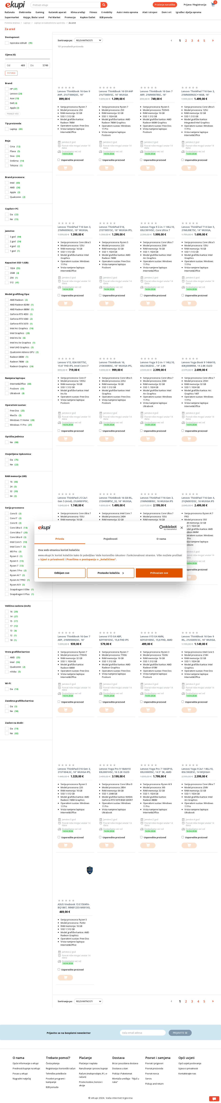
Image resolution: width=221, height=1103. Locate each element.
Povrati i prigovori (154, 1063)
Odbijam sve (61, 572)
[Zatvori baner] (182, 527)
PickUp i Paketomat (122, 1073)
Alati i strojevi (149, 12)
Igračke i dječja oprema (188, 12)
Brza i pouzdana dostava (125, 1063)
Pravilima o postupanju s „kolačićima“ (91, 559)
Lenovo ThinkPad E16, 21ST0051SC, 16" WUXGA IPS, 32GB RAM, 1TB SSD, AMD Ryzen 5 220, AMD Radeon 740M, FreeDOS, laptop (115, 228)
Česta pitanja (52, 1063)
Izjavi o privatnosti (52, 559)
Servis (148, 1078)
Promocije (70, 17)
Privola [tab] (59, 538)
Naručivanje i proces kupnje (93, 1068)
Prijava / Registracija (192, 4)
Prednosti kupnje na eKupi (26, 1068)
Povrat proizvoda (154, 1068)
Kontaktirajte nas (187, 1073)
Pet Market (54, 17)
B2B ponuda (106, 17)
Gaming (40, 12)
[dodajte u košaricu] (65, 168)
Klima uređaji (78, 12)
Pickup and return (154, 1083)
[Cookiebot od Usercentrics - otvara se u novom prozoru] (162, 527)
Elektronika (25, 12)
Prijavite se (180, 1032)
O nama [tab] (161, 538)
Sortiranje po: (65, 40)
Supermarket (12, 17)
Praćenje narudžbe (165, 4)
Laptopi (27, 23)
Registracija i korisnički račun (60, 1068)
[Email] (143, 1033)
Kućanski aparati (57, 12)
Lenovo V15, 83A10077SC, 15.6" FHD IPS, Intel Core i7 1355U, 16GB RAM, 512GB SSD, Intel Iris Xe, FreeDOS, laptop (73, 364)
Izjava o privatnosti (188, 1068)
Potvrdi (11, 73)
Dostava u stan (120, 1068)
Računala (10, 12)
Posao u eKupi (20, 1073)
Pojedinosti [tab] (111, 538)
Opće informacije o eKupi (25, 1063)
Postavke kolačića (111, 572)
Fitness (93, 12)
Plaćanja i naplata (88, 1063)
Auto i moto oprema (127, 12)
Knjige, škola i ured (33, 17)
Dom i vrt (166, 12)
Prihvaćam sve (159, 572)
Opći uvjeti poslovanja (189, 1063)
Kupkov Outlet (87, 17)
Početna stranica (12, 23)
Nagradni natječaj (22, 1078)
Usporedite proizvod (70, 160)
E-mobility (106, 12)
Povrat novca (152, 1073)
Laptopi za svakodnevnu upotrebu (49, 23)
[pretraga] (104, 5)
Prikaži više (12, 114)
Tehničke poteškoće (56, 1073)
